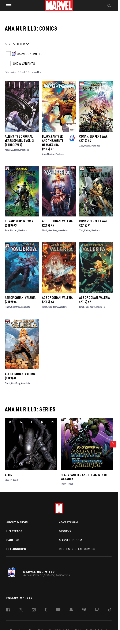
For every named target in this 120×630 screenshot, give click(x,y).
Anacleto (63, 230)
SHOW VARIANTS (24, 63)
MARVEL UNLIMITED (29, 54)
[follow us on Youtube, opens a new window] (58, 609)
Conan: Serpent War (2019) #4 (93, 138)
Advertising (68, 522)
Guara (87, 145)
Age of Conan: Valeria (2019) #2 (94, 300)
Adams (15, 149)
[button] (7, 5)
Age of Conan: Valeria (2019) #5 (57, 223)
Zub (44, 154)
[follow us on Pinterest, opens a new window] (84, 610)
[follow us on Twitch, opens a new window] (97, 610)
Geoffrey (52, 230)
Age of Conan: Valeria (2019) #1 (20, 376)
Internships (16, 549)
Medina (51, 154)
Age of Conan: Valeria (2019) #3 (57, 300)
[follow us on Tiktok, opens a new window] (110, 610)
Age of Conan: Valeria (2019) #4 (20, 300)
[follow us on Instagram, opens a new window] (34, 610)
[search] (110, 6)
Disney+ (65, 531)
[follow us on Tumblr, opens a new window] (46, 610)
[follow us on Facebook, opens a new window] (8, 610)
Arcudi (8, 149)
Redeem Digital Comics (77, 549)
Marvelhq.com (70, 540)
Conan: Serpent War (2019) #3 (19, 223)
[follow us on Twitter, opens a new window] (21, 610)
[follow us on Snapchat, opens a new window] (71, 610)
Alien (8, 475)
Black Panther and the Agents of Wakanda (84, 477)
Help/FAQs (14, 531)
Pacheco (24, 149)
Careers (12, 540)
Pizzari (13, 230)
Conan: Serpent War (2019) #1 (93, 223)
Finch (44, 230)
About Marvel (17, 522)
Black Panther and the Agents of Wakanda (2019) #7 (52, 142)
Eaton (87, 230)
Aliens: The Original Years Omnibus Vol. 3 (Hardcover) (19, 140)
